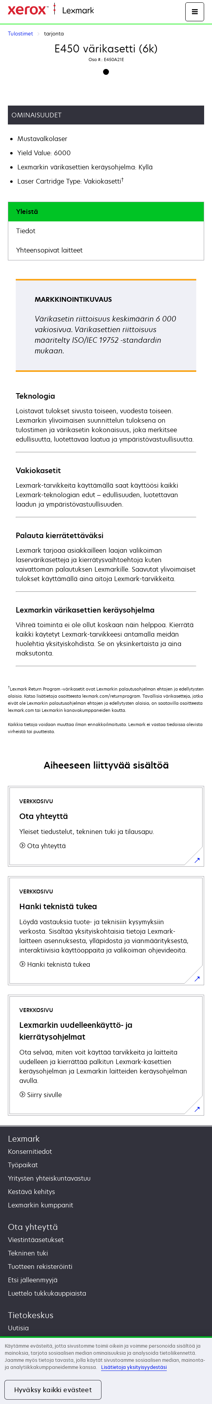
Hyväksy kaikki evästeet (53, 1389)
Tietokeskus (30, 1315)
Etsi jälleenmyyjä (32, 1280)
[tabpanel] (106, 472)
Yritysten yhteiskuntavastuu (49, 1178)
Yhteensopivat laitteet (49, 250)
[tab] (106, 211)
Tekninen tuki (28, 1253)
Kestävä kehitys (31, 1191)
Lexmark (24, 1138)
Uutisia (18, 1328)
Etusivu (103, 11)
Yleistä (27, 211)
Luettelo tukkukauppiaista (47, 1293)
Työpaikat (23, 1165)
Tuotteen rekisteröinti (40, 1266)
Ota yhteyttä (33, 1227)
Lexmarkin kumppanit (40, 1205)
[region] (106, 1370)
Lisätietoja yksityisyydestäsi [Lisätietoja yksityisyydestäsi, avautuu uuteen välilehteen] (134, 1367)
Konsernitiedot (30, 1151)
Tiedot (25, 231)
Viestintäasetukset (36, 1239)
